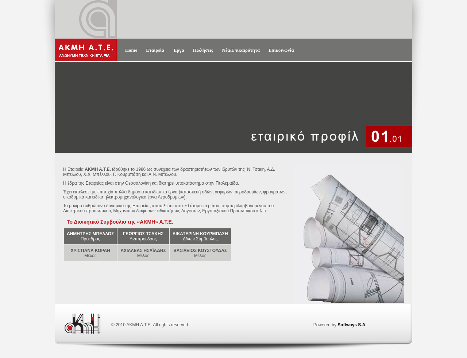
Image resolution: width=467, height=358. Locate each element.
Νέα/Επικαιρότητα (241, 50)
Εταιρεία (155, 50)
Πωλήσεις (203, 50)
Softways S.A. (351, 324)
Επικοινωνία (281, 50)
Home (131, 50)
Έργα (178, 50)
